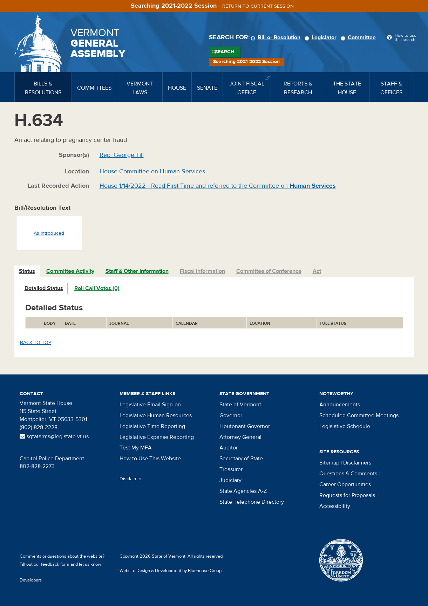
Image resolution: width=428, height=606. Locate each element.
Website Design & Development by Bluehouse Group (171, 570)
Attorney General (240, 437)
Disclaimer (131, 479)
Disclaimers (357, 462)
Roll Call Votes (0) (97, 288)
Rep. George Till (122, 155)
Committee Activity (70, 271)
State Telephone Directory (251, 501)
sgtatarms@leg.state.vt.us (54, 436)
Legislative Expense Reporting (157, 437)
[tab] (27, 271)
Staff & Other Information (137, 271)
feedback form (55, 564)
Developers (31, 580)
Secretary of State (241, 458)
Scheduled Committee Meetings (359, 415)
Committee (359, 37)
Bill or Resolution (276, 37)
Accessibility (334, 506)
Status (27, 271)
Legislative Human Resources (156, 415)
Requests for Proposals (347, 495)
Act (317, 271)
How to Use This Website (150, 458)
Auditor (228, 447)
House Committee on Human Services (152, 171)
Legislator (322, 37)
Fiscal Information (202, 271)
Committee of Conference (268, 271)
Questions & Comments (348, 473)
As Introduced (49, 233)
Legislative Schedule (344, 426)
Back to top (35, 342)
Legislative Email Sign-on (150, 404)
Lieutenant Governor (244, 426)
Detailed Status (44, 288)
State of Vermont (240, 404)
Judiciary (230, 480)
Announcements (339, 404)
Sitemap (329, 462)
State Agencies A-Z (243, 491)
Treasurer (231, 469)
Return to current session (258, 6)
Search (224, 52)
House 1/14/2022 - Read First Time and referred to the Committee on (218, 186)
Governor (230, 415)
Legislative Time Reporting (152, 426)
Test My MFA (136, 447)
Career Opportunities (345, 484)
